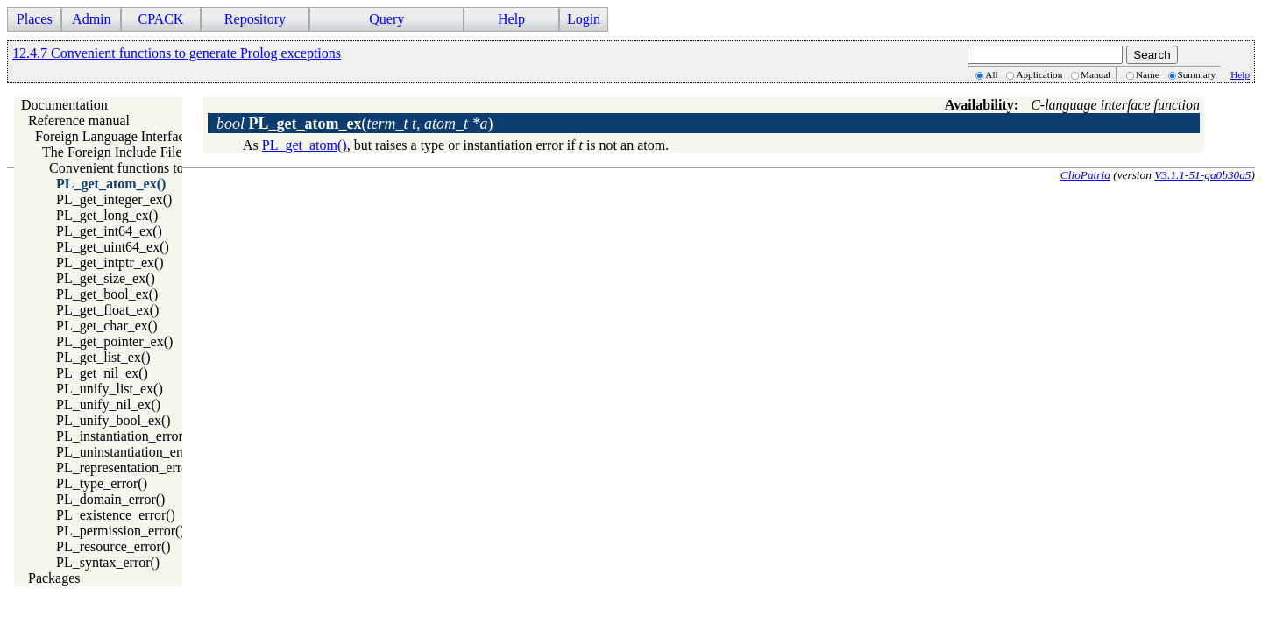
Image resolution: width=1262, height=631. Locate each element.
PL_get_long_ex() (107, 215)
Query (386, 18)
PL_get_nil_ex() (102, 372)
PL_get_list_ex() (103, 357)
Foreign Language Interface (113, 136)
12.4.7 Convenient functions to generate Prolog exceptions (176, 53)
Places (35, 18)
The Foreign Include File (112, 152)
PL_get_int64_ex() (109, 230)
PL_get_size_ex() (105, 278)
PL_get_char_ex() (107, 325)
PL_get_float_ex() (107, 309)
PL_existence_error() (115, 514)
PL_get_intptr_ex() (110, 262)
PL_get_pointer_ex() (114, 341)
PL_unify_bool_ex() (113, 420)
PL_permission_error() (120, 530)
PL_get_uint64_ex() (112, 246)
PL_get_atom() (304, 145)
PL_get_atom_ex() (111, 183)
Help (511, 18)
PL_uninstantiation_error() (131, 451)
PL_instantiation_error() (124, 436)
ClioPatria (1085, 174)
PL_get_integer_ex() (114, 199)
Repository (255, 18)
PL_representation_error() (129, 467)
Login (583, 18)
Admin (91, 18)
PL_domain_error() (110, 499)
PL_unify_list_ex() (109, 388)
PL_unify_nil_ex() (108, 404)
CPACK (160, 18)
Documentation (64, 104)
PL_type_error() (101, 483)
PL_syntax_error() (108, 562)
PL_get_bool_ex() (107, 294)
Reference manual (79, 120)
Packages (54, 578)
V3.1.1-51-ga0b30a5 (1202, 174)
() (354, 123)
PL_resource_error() (113, 546)
